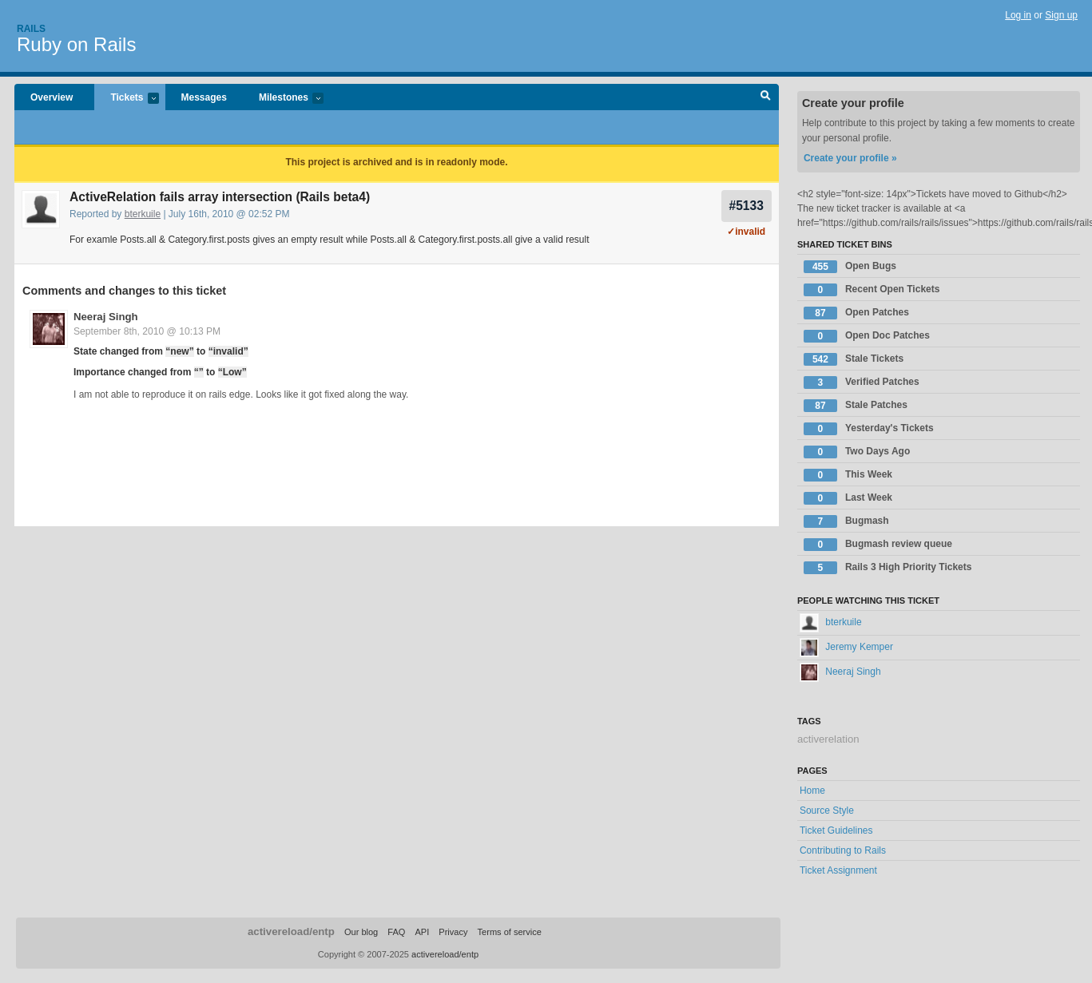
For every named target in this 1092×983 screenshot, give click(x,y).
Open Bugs (850, 266)
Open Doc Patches (867, 336)
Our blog (361, 932)
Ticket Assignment (838, 870)
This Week (848, 475)
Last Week (848, 498)
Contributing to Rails (843, 850)
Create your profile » (850, 158)
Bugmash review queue (878, 544)
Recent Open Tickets (872, 289)
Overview (51, 97)
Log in (1018, 15)
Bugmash (846, 521)
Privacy (453, 932)
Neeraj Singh (105, 317)
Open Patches (856, 313)
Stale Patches (855, 405)
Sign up (1061, 15)
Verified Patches (861, 382)
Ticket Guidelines (836, 830)
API (422, 932)
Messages (204, 97)
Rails (31, 28)
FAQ (396, 932)
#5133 (746, 205)
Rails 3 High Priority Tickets (888, 567)
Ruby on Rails (76, 44)
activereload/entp (291, 931)
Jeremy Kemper (846, 646)
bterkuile (143, 214)
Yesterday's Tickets (869, 428)
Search (765, 97)
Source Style (827, 810)
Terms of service (510, 932)
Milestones (283, 98)
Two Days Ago (857, 452)
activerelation (828, 739)
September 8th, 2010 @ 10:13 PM (146, 331)
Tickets (126, 98)
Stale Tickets (853, 359)
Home (812, 790)
